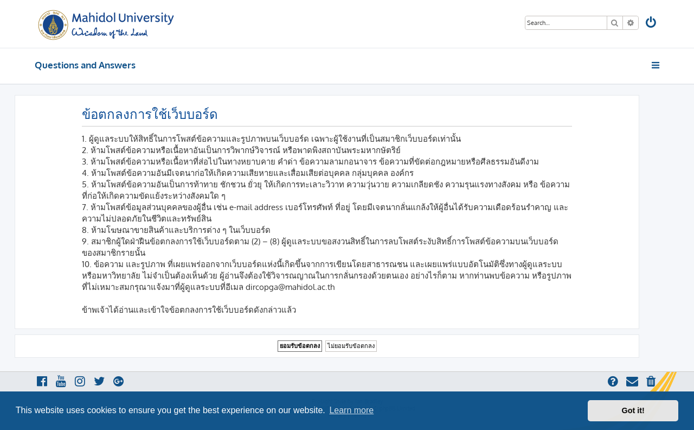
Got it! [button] (633, 410)
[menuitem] (651, 23)
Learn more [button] (351, 410)
